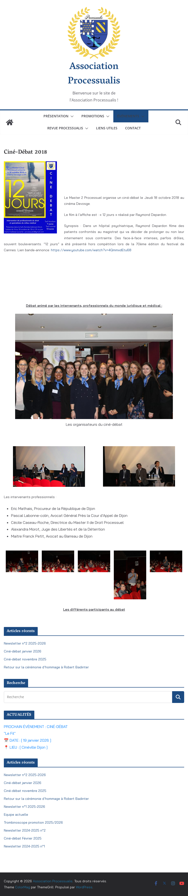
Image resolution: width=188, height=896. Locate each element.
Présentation (55, 116)
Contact (133, 128)
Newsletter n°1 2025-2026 (24, 806)
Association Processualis (94, 74)
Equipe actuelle (16, 814)
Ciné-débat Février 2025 (23, 838)
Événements (128, 116)
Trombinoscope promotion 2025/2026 (33, 822)
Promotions (92, 116)
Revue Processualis (65, 128)
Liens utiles (106, 128)
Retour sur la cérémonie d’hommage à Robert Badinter (46, 667)
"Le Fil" (10, 733)
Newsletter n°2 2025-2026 (25, 643)
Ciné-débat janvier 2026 (22, 651)
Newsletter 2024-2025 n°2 (25, 830)
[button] (71, 116)
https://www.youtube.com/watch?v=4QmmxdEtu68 (91, 250)
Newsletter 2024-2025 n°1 (24, 846)
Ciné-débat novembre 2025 (25, 659)
